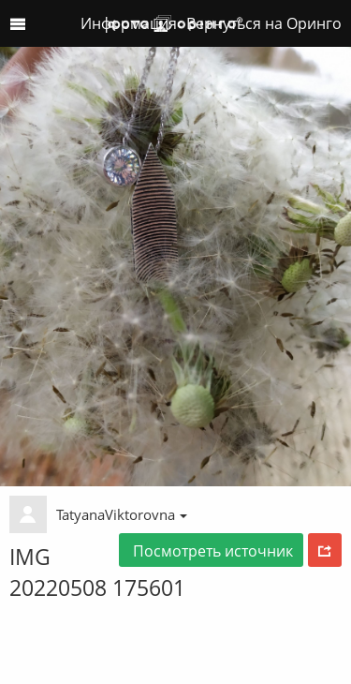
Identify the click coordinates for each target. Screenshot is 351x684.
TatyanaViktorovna (121, 514)
